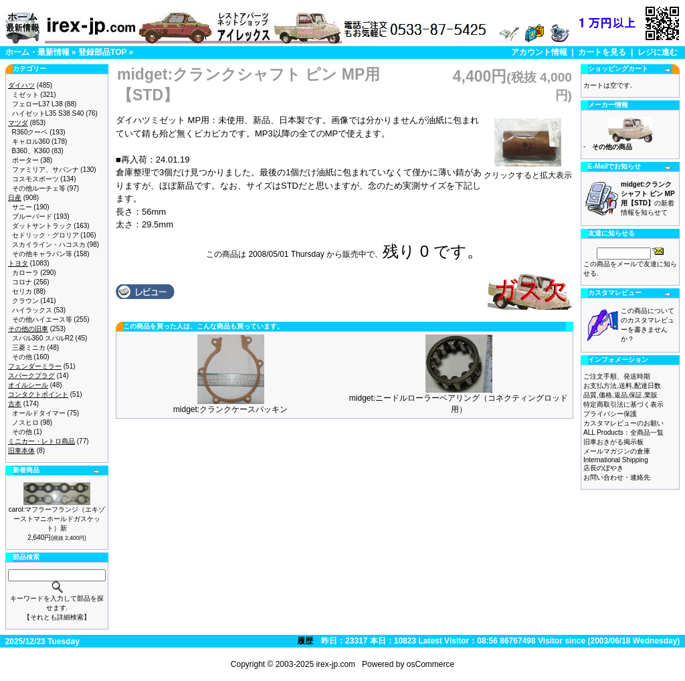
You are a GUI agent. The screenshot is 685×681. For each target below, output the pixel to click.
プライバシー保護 (610, 413)
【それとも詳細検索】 (56, 617)
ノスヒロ (25, 422)
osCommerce (430, 664)
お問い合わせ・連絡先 (616, 477)
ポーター (25, 160)
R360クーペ (30, 132)
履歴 (305, 641)
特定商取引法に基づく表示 (623, 404)
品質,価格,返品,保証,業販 (620, 395)
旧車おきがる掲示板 (613, 442)
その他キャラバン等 (42, 254)
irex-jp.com (335, 664)
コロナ (22, 282)
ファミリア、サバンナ (45, 169)
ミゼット (25, 94)
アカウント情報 (539, 52)
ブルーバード (32, 216)
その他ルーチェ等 (39, 188)
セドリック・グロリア (45, 235)
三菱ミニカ (28, 347)
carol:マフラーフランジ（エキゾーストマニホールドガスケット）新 (57, 519)
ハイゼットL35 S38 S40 (48, 113)
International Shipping (615, 460)
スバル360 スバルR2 (43, 338)
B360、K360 (31, 151)
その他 (22, 357)
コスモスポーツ (35, 179)
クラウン (25, 300)
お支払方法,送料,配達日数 (622, 385)
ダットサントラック (42, 225)
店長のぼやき (603, 468)
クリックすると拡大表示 (528, 171)
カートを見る (602, 52)
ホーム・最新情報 (37, 52)
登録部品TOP (102, 52)
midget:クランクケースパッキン (230, 409)
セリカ (22, 291)
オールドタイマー (39, 413)
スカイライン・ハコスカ (49, 244)
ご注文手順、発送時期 (616, 376)
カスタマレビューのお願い (623, 423)
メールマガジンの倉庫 (616, 451)
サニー (22, 207)
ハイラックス (32, 310)
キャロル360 (31, 141)
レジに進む (658, 52)
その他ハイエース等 (42, 319)
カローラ (25, 272)
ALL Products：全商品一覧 (623, 432)
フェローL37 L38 (37, 104)
